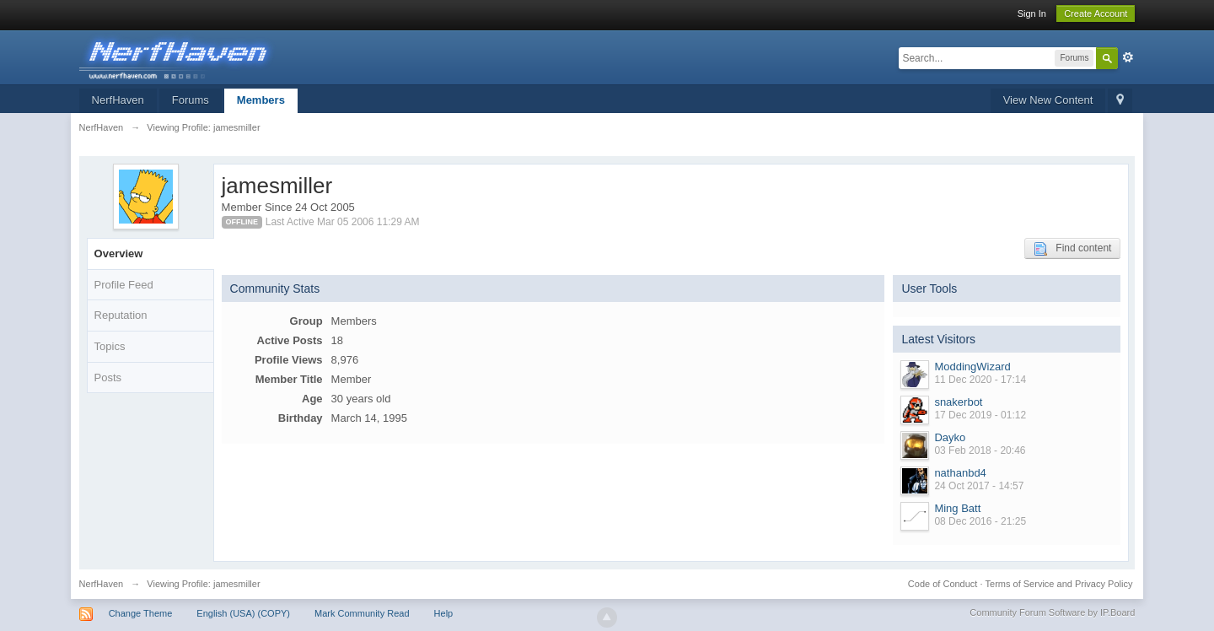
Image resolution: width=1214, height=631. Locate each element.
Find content (1072, 249)
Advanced (1128, 57)
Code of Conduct (943, 584)
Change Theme (141, 613)
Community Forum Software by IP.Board (1052, 612)
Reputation (121, 315)
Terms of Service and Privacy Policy (1059, 584)
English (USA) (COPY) (243, 613)
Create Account (1095, 13)
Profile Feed (123, 284)
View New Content (1048, 100)
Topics (110, 346)
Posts (108, 377)
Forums (190, 100)
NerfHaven (118, 100)
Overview (118, 253)
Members (261, 100)
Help (444, 613)
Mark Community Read (361, 613)
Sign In (1032, 13)
